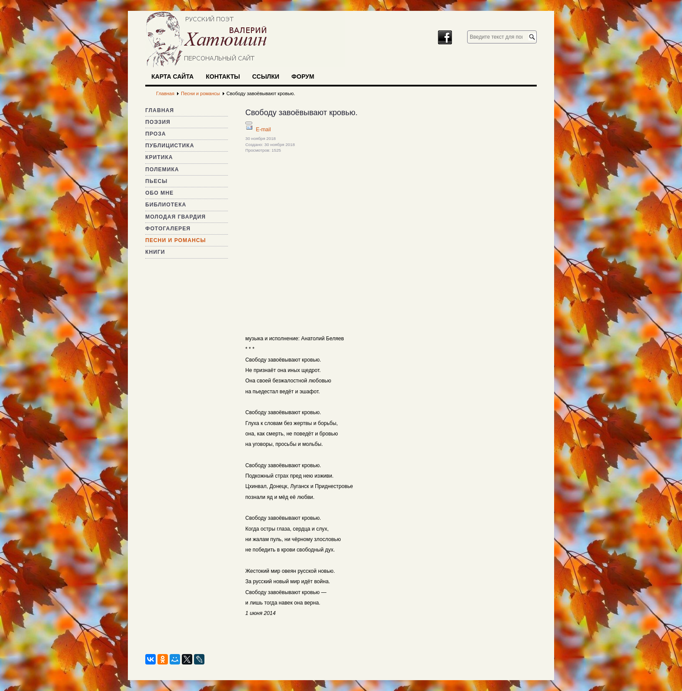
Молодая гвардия (175, 217)
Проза (155, 134)
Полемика (162, 169)
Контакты (223, 76)
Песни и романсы (175, 240)
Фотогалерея (168, 229)
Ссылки (265, 76)
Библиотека (165, 205)
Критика (159, 157)
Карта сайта (172, 76)
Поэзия (157, 122)
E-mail (263, 129)
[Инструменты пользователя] (248, 123)
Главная (159, 110)
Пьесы (156, 181)
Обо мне (159, 193)
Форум (302, 76)
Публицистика (169, 146)
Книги (155, 252)
